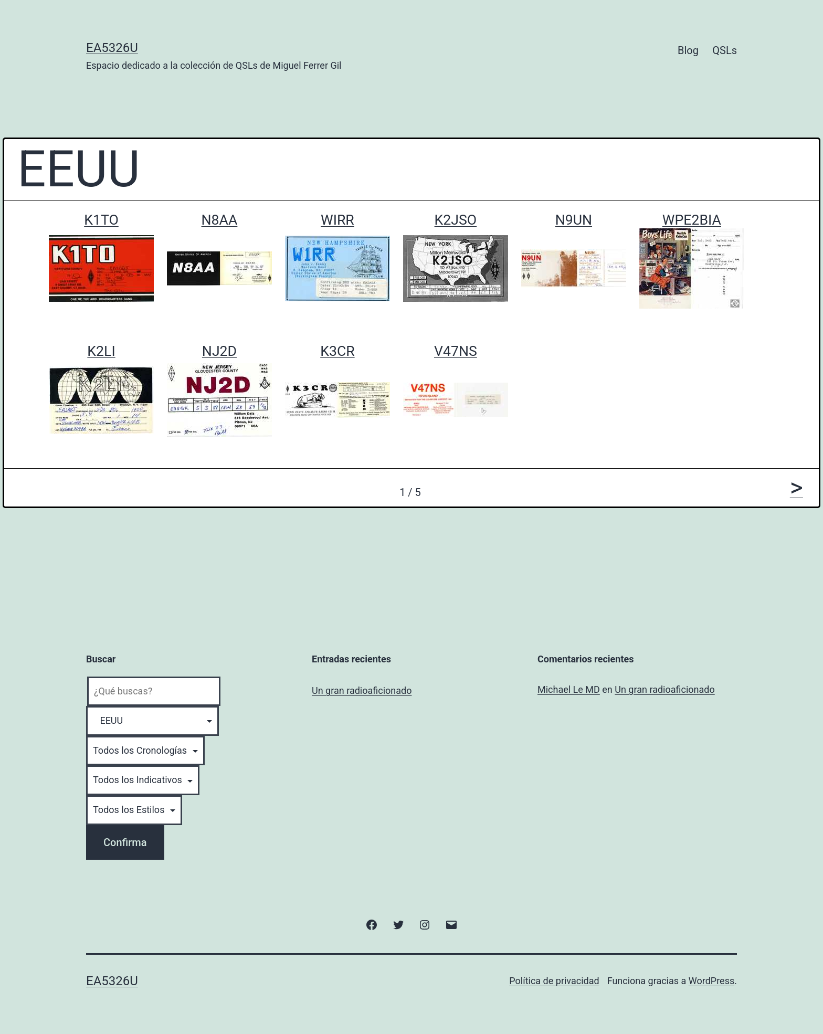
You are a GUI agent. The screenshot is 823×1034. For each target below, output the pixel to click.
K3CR (337, 351)
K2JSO (456, 220)
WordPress (711, 980)
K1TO (101, 220)
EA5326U (112, 47)
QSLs (724, 50)
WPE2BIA (691, 220)
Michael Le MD (568, 689)
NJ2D (219, 351)
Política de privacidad (554, 980)
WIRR (337, 220)
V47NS (455, 351)
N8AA (220, 220)
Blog (688, 50)
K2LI (101, 351)
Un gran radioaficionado (362, 690)
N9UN (573, 220)
